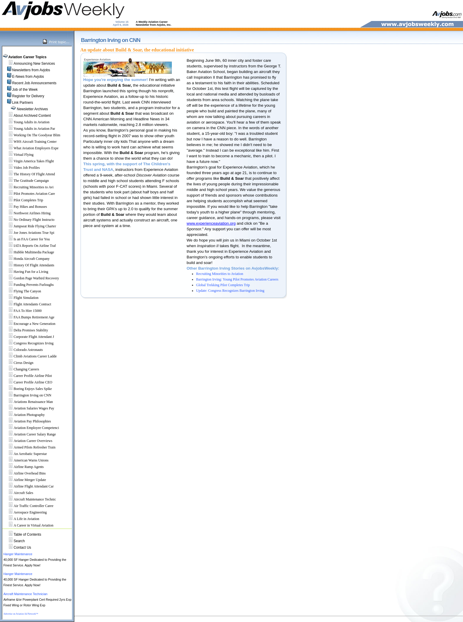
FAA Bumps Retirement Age (29, 317)
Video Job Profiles (22, 168)
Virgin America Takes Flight (29, 161)
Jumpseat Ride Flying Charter (30, 226)
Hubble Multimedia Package (29, 252)
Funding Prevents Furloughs (29, 285)
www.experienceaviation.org (211, 223)
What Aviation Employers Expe (31, 148)
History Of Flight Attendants (29, 265)
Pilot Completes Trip (23, 200)
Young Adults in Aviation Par (29, 129)
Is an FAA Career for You (27, 239)
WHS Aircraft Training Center (30, 142)
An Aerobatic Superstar (25, 454)
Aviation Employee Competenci (31, 428)
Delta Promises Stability (26, 330)
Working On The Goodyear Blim (32, 135)
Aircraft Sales (18, 493)
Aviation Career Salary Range (30, 434)
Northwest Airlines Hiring (27, 213)
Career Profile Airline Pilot (28, 376)
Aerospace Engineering (25, 512)
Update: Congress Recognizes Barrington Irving (230, 291)
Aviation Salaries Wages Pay (29, 408)
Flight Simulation (21, 298)
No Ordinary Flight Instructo (29, 220)
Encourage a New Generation (30, 324)
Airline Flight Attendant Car (29, 486)
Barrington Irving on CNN (27, 395)
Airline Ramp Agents (24, 467)
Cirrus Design (18, 363)
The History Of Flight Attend (29, 174)
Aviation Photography (24, 415)
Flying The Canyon (22, 291)
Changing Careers (21, 369)
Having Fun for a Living (26, 272)
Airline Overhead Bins (25, 473)
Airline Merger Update (25, 480)
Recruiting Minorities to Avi (28, 187)
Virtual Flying (19, 155)
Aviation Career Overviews (28, 441)
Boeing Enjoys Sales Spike (28, 389)
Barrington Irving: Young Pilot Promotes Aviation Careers (237, 279)
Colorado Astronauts (23, 350)
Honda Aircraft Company (27, 259)
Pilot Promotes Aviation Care (29, 194)
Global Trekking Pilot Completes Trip (223, 285)
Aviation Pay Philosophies (27, 421)
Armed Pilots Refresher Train (30, 447)
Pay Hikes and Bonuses (25, 207)
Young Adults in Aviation (27, 122)
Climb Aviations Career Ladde (30, 356)
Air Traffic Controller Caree (28, 506)
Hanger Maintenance (17, 554)
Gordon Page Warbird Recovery (31, 278)
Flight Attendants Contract (27, 304)
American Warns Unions (26, 460)
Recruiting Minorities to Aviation (219, 274)
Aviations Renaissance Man (28, 402)
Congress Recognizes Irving (28, 343)
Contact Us (22, 547)
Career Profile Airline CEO (28, 382)
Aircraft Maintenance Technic (30, 499)
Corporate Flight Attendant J (29, 337)
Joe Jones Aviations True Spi (29, 233)
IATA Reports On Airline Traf (30, 246)
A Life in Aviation (21, 519)
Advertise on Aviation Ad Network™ (20, 614)
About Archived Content (32, 116)
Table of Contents (27, 534)
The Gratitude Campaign (26, 181)
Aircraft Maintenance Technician (25, 594)
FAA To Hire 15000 (23, 311)
